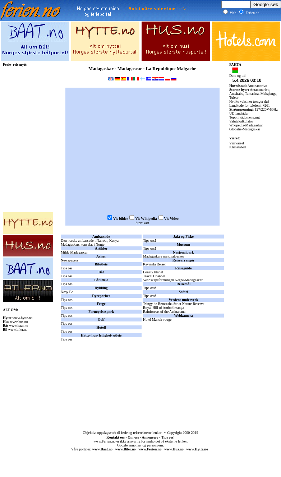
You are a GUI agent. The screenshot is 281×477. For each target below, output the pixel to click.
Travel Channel (154, 276)
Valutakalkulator (241, 121)
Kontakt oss (115, 437)
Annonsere (150, 437)
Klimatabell (237, 147)
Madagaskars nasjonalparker (163, 256)
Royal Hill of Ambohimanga (163, 308)
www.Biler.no (125, 449)
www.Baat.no (102, 449)
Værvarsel (236, 143)
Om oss (133, 437)
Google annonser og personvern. (140, 445)
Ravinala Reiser (154, 264)
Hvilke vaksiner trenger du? (249, 101)
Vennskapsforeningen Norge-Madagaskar (173, 280)
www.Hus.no (174, 449)
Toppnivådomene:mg (244, 117)
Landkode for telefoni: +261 (249, 105)
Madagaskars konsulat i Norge (83, 244)
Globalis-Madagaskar (244, 129)
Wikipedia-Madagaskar (246, 125)
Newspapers (69, 260)
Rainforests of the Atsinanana (164, 312)
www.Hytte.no (197, 449)
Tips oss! (68, 268)
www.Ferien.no (104, 441)
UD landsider (239, 113)
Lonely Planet (153, 272)
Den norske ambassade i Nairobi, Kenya (90, 240)
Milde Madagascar (74, 252)
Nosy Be (67, 292)
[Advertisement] (142, 372)
